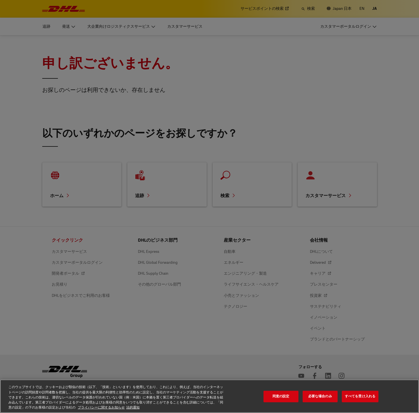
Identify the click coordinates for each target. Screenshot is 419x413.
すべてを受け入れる (360, 396)
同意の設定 (280, 396)
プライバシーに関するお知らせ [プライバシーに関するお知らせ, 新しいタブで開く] (101, 407)
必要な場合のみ (320, 396)
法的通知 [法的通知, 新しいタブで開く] (133, 407)
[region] (209, 396)
